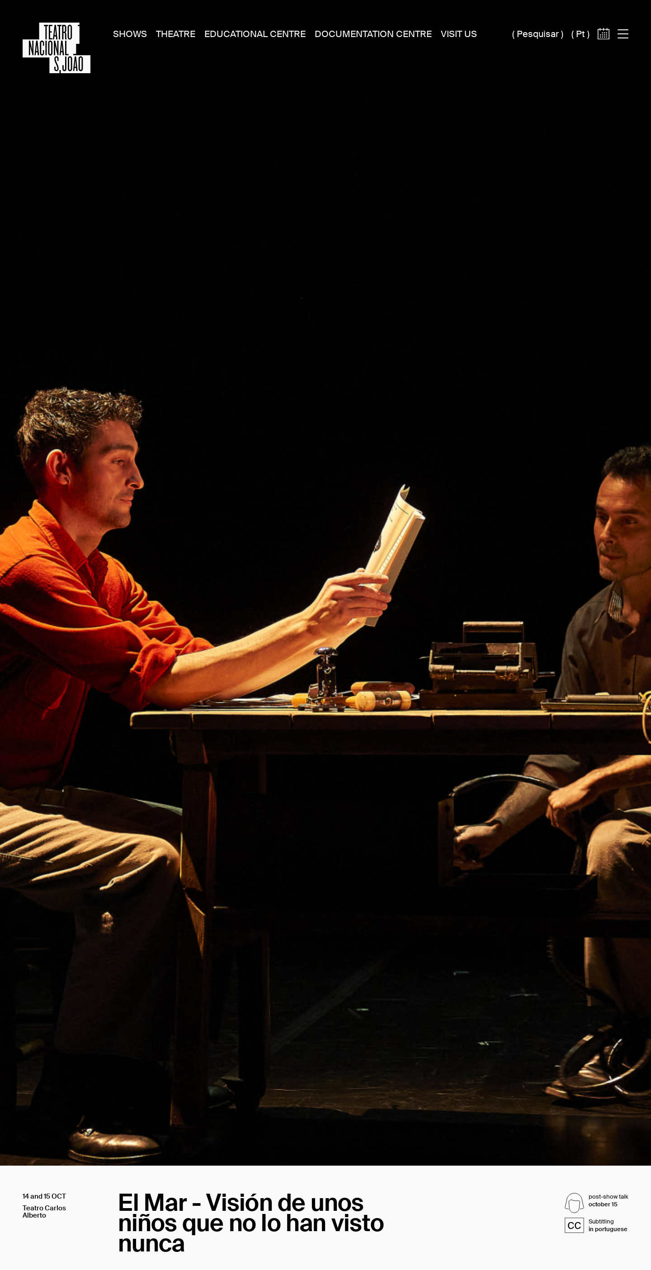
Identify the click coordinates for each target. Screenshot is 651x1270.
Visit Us (459, 34)
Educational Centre (255, 34)
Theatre (175, 34)
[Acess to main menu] (623, 33)
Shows (130, 34)
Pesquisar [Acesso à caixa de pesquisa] (538, 34)
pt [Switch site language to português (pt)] (580, 34)
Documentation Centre (373, 34)
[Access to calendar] (603, 49)
